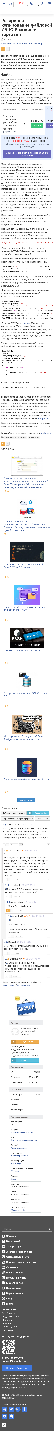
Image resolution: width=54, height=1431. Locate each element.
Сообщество (9, 1313)
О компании (9, 1309)
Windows (15, 1171)
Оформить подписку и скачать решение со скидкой (27, 154)
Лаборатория (14, 1246)
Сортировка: (18, 819)
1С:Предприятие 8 (19, 1155)
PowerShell (34, 437)
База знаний (13, 1241)
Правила (7, 1320)
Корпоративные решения (21, 1262)
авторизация (23, 985)
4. (7, 902)
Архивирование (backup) (22, 1132)
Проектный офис (16, 1277)
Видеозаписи (14, 1288)
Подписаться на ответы (14, 813)
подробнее (44, 418)
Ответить (14, 845)
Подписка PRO (10, 1316)
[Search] (27, 1229)
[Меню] (4, 4)
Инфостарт (47, 433)
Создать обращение (16, 1368)
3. (6, 885)
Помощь (7, 1323)
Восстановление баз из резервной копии (27, 779)
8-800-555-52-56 (12, 1357)
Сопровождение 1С (17, 1257)
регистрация (9, 985)
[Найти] (49, 1229)
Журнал (11, 1236)
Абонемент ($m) (18, 1210)
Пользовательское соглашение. (18, 1384)
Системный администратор (24, 1140)
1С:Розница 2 (16, 1163)
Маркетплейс (14, 1272)
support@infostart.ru (14, 1361)
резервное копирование (15, 437)
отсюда (26, 323)
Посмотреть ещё (26, 800)
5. (8, 916)
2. (5, 850)
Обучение (12, 1267)
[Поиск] (11, 4)
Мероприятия (14, 1283)
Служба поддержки (17, 1336)
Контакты (7, 1330)
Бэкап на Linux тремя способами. (23, 650)
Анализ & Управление (19, 1251)
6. (5, 942)
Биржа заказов (15, 1293)
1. (3, 824)
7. (6, 959)
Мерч (9, 1303)
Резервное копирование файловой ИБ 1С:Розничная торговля (26, 27)
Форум (10, 1298)
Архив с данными (19, 1148)
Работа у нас (9, 1326)
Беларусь (15, 1179)
